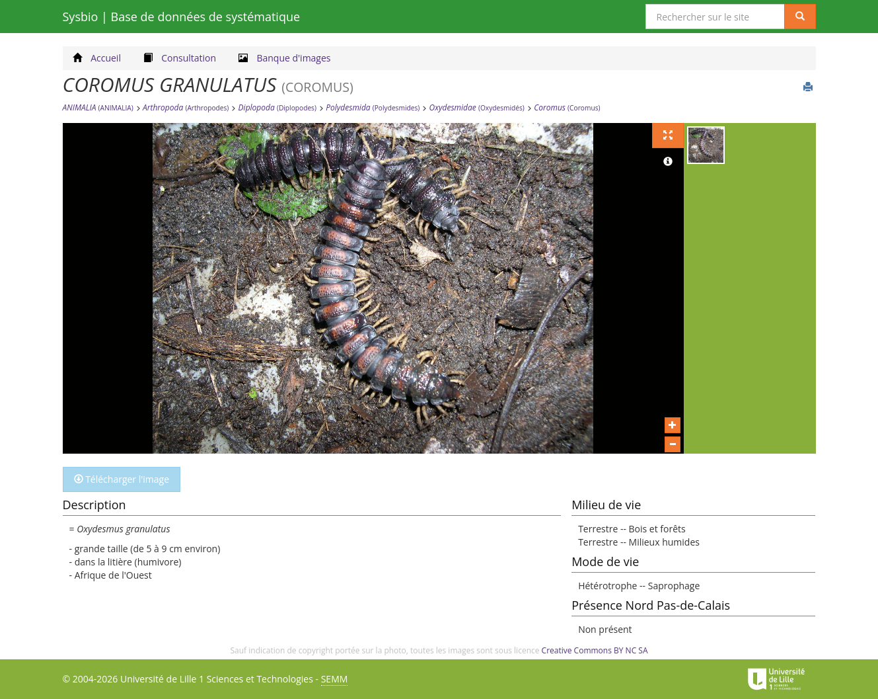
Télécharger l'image (122, 479)
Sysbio (182, 16)
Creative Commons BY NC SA (595, 650)
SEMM (334, 679)
